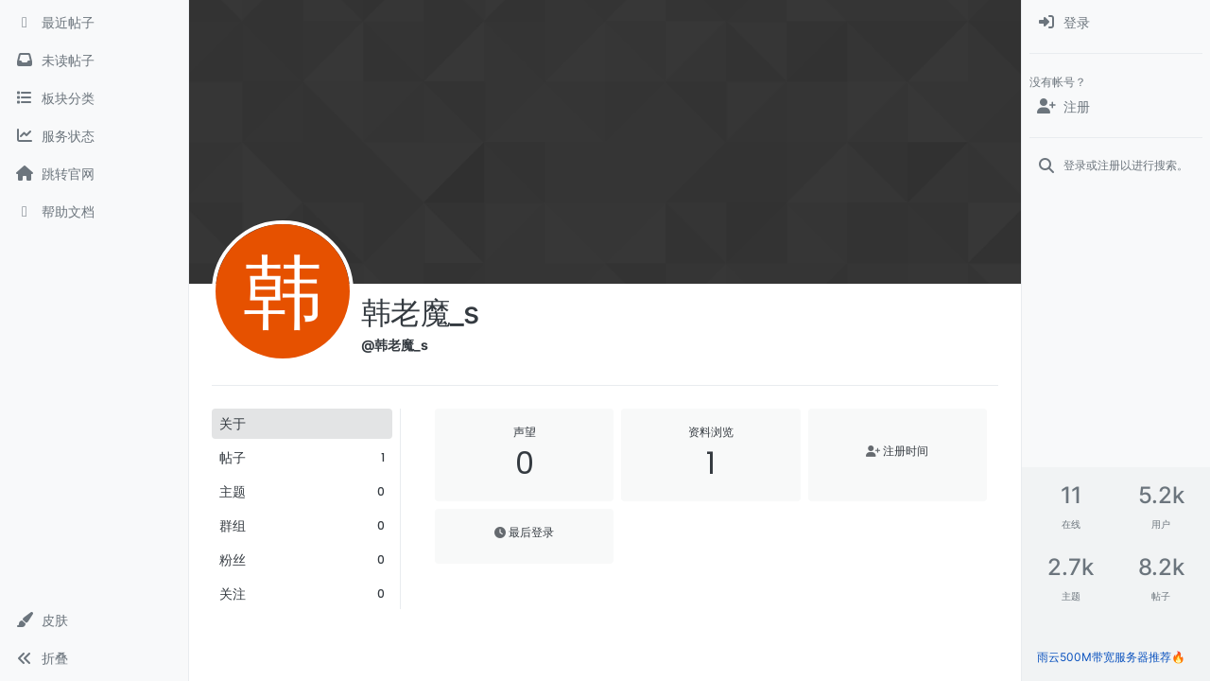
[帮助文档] (94, 212)
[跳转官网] (94, 174)
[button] (94, 620)
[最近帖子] (94, 23)
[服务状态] (94, 136)
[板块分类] (94, 98)
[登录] (1115, 23)
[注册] (1115, 107)
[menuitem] (1115, 23)
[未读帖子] (94, 60)
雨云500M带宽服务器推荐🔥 (1111, 657)
